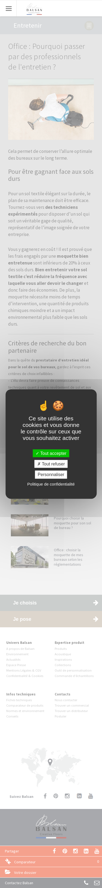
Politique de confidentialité (51, 483)
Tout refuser (51, 464)
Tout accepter (51, 453)
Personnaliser (51, 474)
